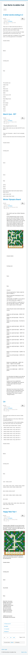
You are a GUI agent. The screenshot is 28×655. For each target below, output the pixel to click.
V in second (6, 629)
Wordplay (10, 21)
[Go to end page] (14, 638)
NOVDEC (6, 626)
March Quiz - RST (9, 114)
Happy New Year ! (10, 512)
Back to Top (24, 652)
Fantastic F (6, 631)
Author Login (4, 649)
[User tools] (23, 19)
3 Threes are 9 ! (7, 623)
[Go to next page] (11, 638)
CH (4, 402)
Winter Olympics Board (12, 199)
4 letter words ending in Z (13, 15)
